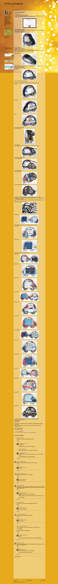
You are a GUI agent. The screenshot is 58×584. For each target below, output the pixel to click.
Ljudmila (20, 449)
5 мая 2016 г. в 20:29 (24, 549)
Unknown (17, 502)
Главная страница (29, 580)
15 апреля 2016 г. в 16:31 (21, 502)
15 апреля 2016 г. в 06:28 (23, 461)
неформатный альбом (33, 432)
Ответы (18, 465)
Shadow (17, 485)
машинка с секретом (26, 432)
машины (29, 432)
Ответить (18, 440)
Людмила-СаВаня (19, 473)
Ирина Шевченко (18, 514)
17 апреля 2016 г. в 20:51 (24, 535)
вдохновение (21, 432)
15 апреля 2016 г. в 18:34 (23, 514)
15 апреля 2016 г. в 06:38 (23, 473)
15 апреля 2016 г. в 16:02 (21, 485)
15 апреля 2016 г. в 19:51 (24, 467)
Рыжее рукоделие (14, 3)
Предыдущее (43, 580)
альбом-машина (18, 432)
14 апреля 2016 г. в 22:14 (23, 449)
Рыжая (19, 443)
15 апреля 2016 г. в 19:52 (24, 479)
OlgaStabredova (18, 461)
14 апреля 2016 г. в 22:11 (24, 443)
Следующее (15, 580)
